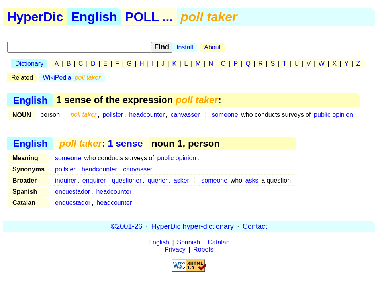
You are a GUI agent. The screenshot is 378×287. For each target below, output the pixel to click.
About (212, 47)
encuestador (72, 191)
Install (184, 47)
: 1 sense (101, 143)
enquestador (72, 202)
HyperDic (35, 17)
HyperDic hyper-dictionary (192, 226)
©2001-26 (126, 226)
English (94, 17)
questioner (127, 180)
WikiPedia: (72, 77)
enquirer (94, 180)
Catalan (219, 242)
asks (252, 180)
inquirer (65, 180)
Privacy (175, 249)
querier (158, 180)
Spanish (188, 242)
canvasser (185, 114)
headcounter (147, 114)
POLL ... (149, 17)
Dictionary (29, 63)
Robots (203, 249)
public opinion (333, 114)
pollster (112, 114)
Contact (255, 226)
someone (225, 114)
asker (181, 180)
